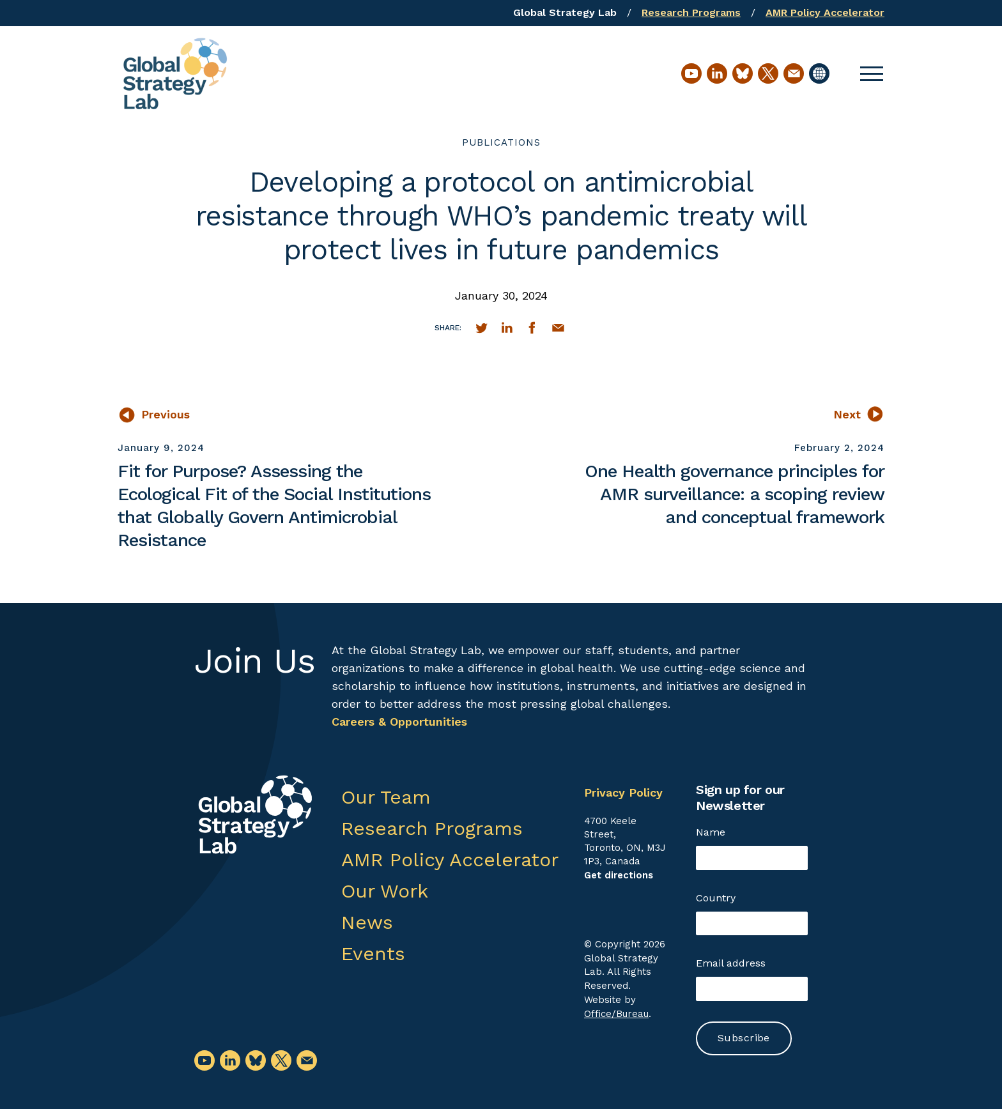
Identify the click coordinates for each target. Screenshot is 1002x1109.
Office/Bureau (616, 1014)
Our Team (386, 797)
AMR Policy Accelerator (825, 12)
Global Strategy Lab (565, 12)
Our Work (384, 891)
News (367, 922)
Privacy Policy (623, 792)
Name (710, 832)
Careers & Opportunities (399, 721)
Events (373, 953)
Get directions (618, 875)
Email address (731, 963)
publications (501, 142)
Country (716, 898)
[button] (871, 73)
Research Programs (691, 12)
